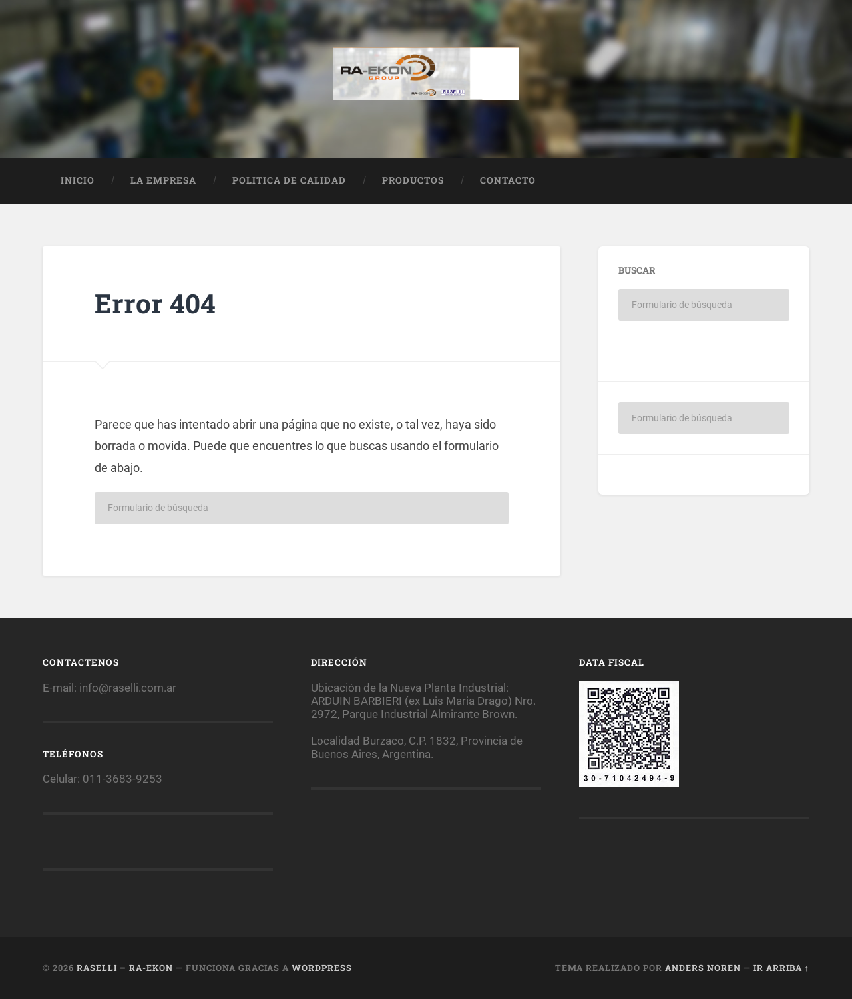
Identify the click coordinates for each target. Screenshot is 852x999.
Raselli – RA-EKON (125, 967)
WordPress (322, 967)
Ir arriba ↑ (781, 967)
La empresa (163, 180)
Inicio (78, 180)
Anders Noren (703, 967)
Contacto (508, 180)
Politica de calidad (289, 180)
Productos (413, 180)
